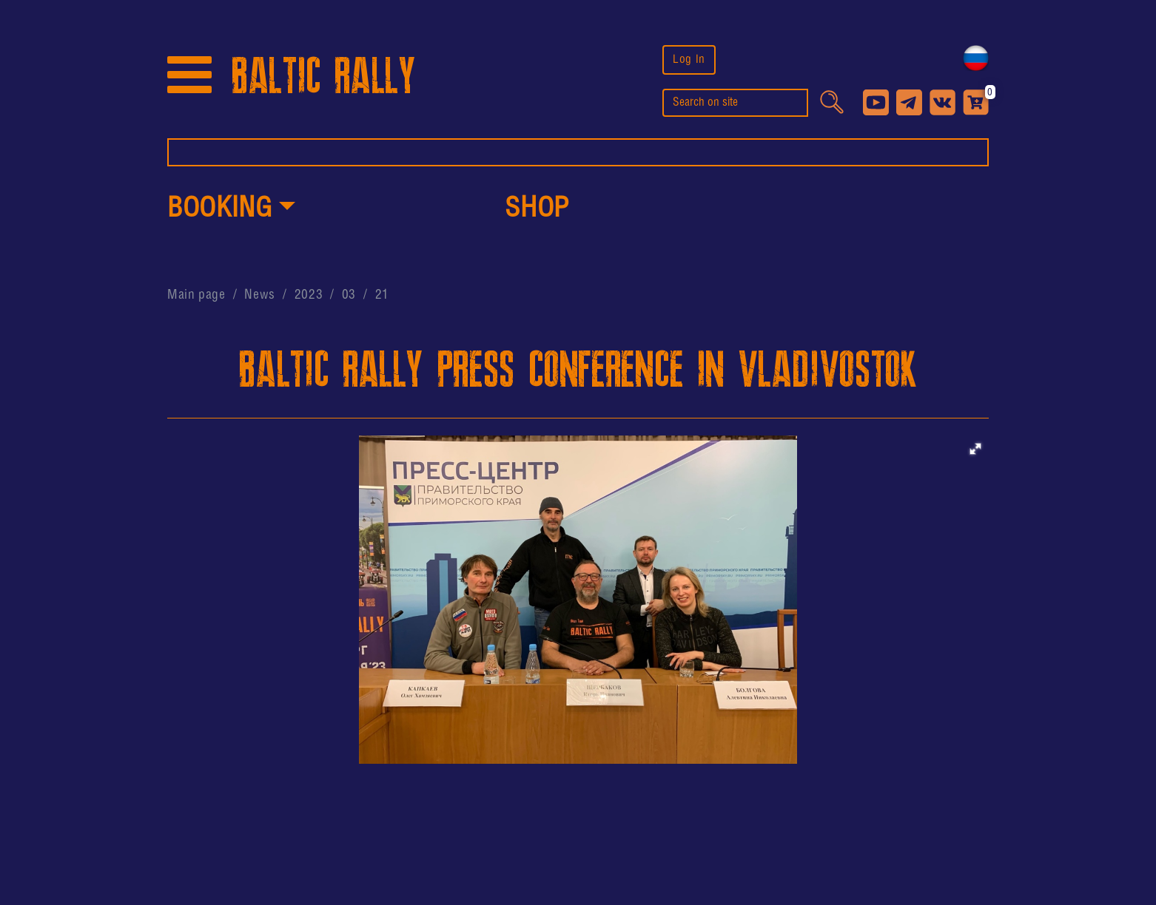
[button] (231, 210)
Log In (689, 59)
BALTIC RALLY (323, 77)
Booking (219, 209)
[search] (735, 103)
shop (537, 209)
